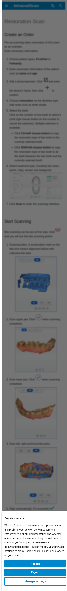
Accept (35, 563)
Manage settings (35, 581)
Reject (35, 572)
